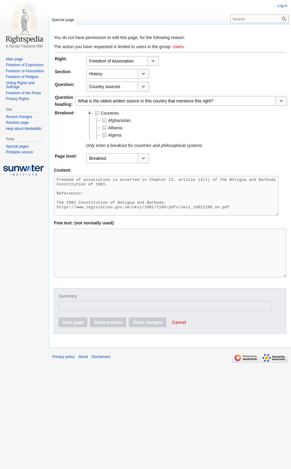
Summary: (68, 312)
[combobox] (116, 61)
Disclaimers (101, 373)
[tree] (162, 124)
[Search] (259, 19)
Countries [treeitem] (106, 113)
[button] (153, 61)
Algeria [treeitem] (111, 135)
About (83, 373)
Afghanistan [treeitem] (116, 120)
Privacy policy (63, 373)
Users (178, 46)
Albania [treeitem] (111, 127)
